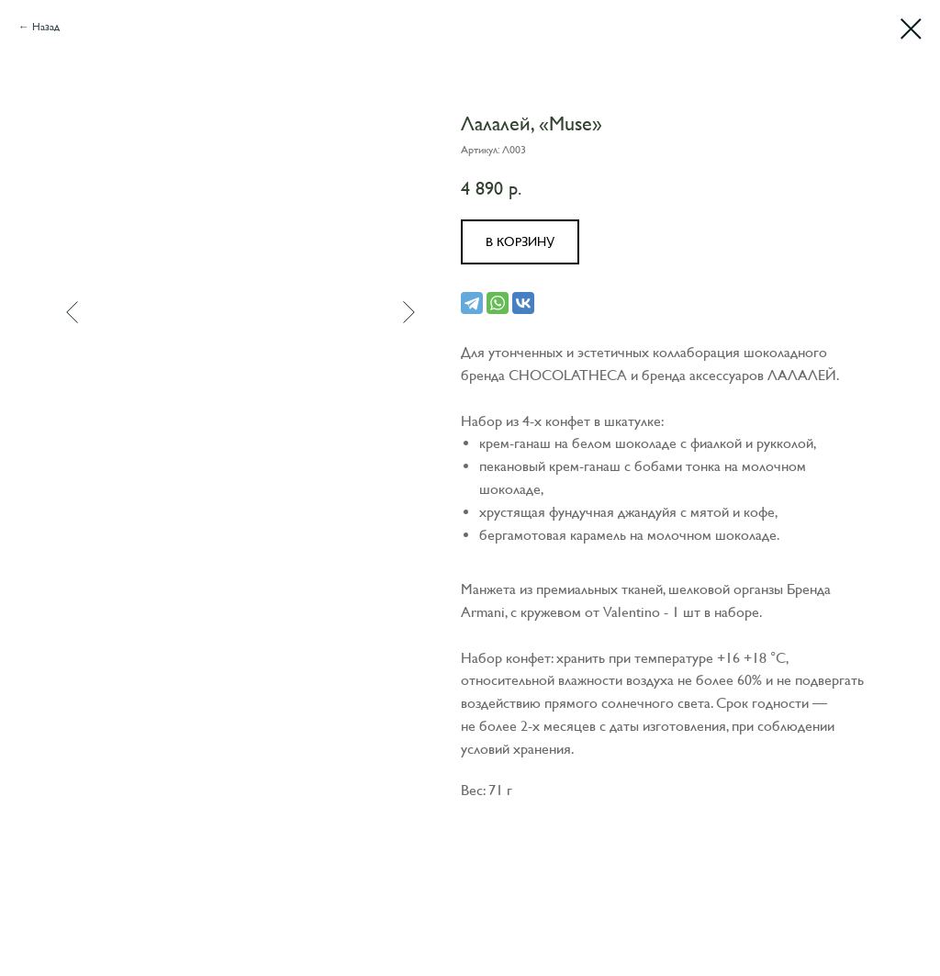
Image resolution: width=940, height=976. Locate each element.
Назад (46, 26)
